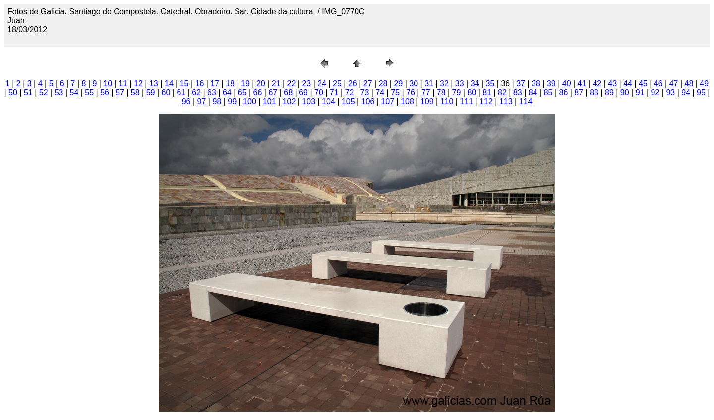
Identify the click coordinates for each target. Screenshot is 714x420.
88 (594, 92)
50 (12, 92)
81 (486, 92)
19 (245, 83)
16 (199, 83)
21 (276, 83)
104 (328, 101)
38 (536, 83)
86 (563, 92)
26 (352, 83)
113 (506, 101)
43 (612, 83)
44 (627, 83)
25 (337, 83)
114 (526, 101)
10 (107, 83)
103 (308, 101)
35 (490, 83)
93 (670, 92)
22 (291, 83)
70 (318, 92)
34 (475, 83)
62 (196, 92)
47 (673, 83)
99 (232, 101)
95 (701, 92)
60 (166, 92)
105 (348, 101)
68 (288, 92)
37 (520, 83)
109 (427, 101)
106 (368, 101)
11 (123, 83)
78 (441, 92)
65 (242, 92)
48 (689, 83)
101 (269, 101)
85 (548, 92)
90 (624, 92)
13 (153, 83)
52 (43, 92)
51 (28, 92)
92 (655, 92)
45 (643, 83)
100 (249, 101)
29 (398, 83)
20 (260, 83)
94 (685, 92)
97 (201, 101)
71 (334, 92)
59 (150, 92)
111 (466, 101)
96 (186, 101)
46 (658, 83)
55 (89, 92)
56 (104, 92)
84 (533, 92)
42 (597, 83)
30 (413, 83)
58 (135, 92)
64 (227, 92)
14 (169, 83)
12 (138, 83)
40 (566, 83)
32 (444, 83)
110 (447, 101)
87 (578, 92)
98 (216, 101)
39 (551, 83)
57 (120, 92)
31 (428, 83)
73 (364, 92)
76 (410, 92)
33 (459, 83)
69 (303, 92)
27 (367, 83)
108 (407, 101)
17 (214, 83)
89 (609, 92)
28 (383, 83)
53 (59, 92)
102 (289, 101)
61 (181, 92)
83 (517, 92)
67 (272, 92)
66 (257, 92)
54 (73, 92)
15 (184, 83)
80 (471, 92)
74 (379, 92)
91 (640, 92)
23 (306, 83)
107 (387, 101)
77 (425, 92)
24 (321, 83)
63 (211, 92)
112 (486, 101)
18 (230, 83)
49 (704, 83)
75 (395, 92)
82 (502, 92)
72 (349, 92)
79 (456, 92)
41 (582, 83)
